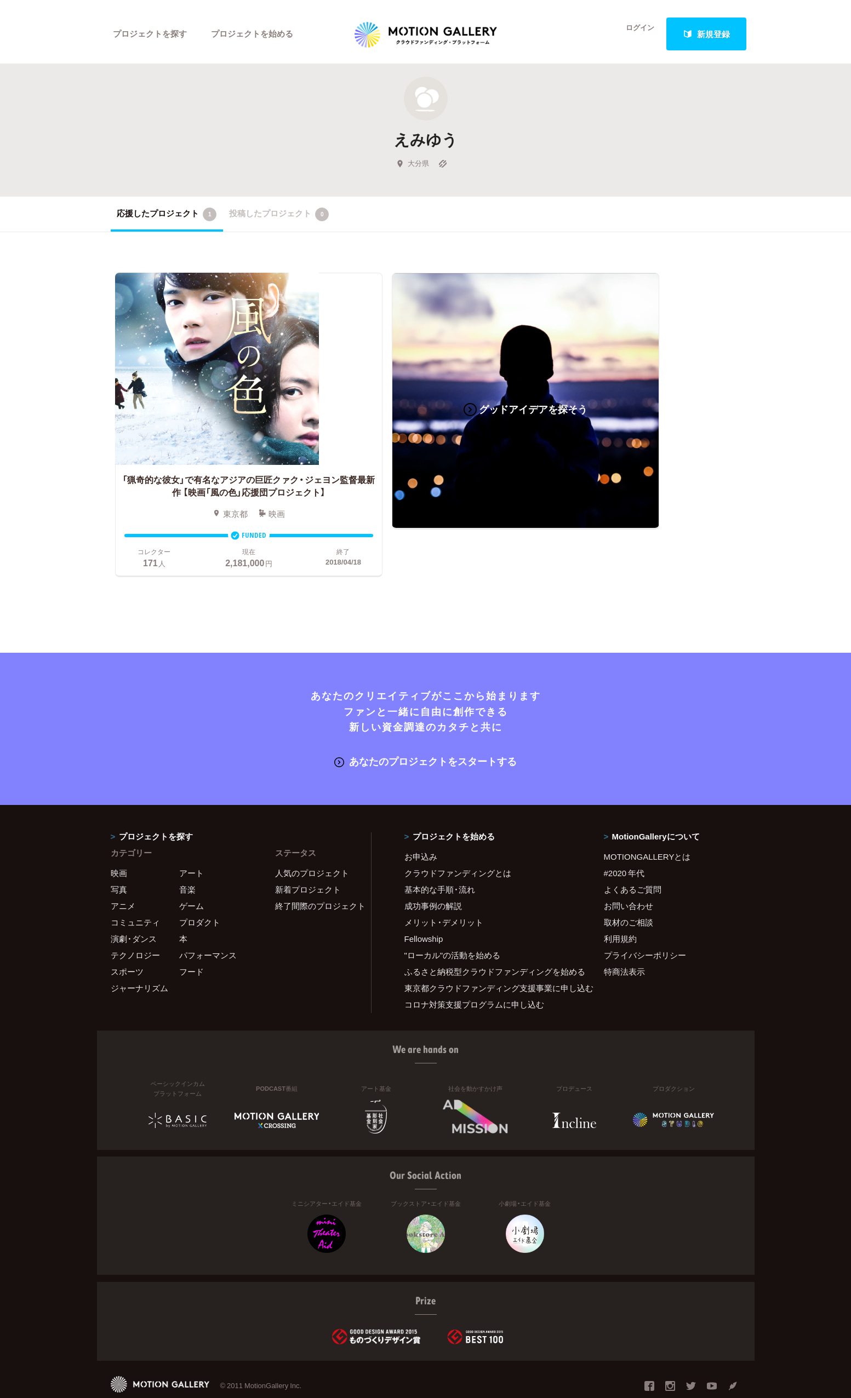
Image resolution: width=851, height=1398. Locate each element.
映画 (119, 842)
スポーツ (127, 941)
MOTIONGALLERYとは (647, 826)
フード (191, 941)
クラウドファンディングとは (457, 842)
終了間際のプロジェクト (316, 875)
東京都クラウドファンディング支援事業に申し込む (490, 957)
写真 (119, 859)
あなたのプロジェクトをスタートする (425, 730)
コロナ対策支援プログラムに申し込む (474, 974)
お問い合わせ (628, 875)
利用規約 (620, 908)
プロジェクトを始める (253, 34)
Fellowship (423, 908)
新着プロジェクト (308, 859)
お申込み (420, 826)
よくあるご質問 (632, 859)
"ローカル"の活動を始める (452, 924)
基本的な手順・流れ (439, 859)
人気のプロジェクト (312, 842)
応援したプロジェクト (167, 218)
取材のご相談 (628, 891)
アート (191, 842)
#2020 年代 (624, 842)
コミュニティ (135, 891)
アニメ (123, 875)
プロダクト (199, 891)
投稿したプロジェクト (279, 218)
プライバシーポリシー (645, 924)
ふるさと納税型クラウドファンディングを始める (490, 941)
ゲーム (191, 875)
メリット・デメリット (443, 891)
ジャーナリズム (139, 957)
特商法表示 (624, 941)
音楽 (187, 859)
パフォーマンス (208, 924)
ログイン (633, 34)
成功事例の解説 (433, 875)
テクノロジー (135, 924)
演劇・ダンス (134, 908)
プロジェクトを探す (150, 34)
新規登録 (706, 34)
